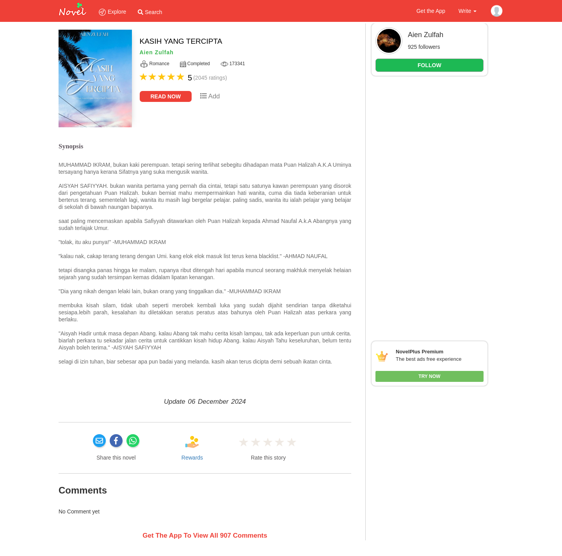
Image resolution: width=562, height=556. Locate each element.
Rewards (192, 457)
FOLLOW (429, 65)
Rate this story (268, 457)
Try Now (429, 376)
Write (468, 11)
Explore (112, 12)
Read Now (166, 96)
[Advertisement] (429, 201)
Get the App (430, 11)
